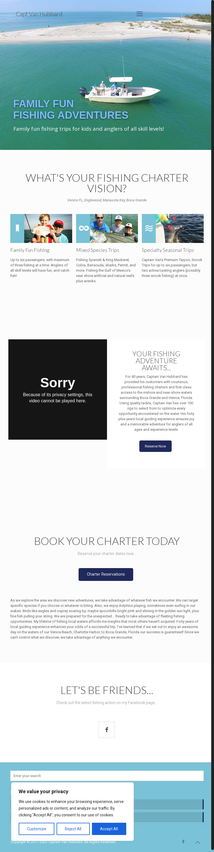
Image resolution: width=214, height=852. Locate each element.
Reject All (73, 829)
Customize (36, 829)
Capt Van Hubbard (39, 13)
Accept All (109, 829)
